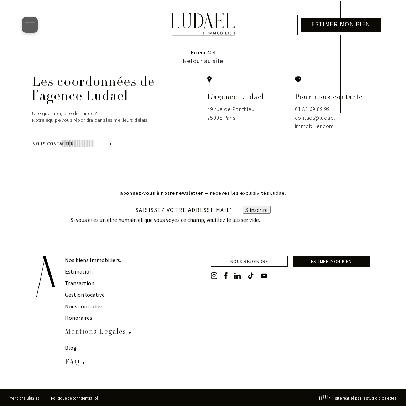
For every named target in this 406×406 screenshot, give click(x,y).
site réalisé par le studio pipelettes (357, 398)
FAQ (72, 362)
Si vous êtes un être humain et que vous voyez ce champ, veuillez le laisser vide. (203, 219)
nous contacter (53, 143)
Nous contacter (84, 306)
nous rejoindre (249, 261)
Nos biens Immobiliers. (93, 260)
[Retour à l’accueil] (203, 33)
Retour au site (203, 61)
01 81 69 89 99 (312, 109)
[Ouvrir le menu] (30, 25)
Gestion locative (85, 294)
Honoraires (78, 317)
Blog (71, 347)
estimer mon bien (331, 261)
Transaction (79, 283)
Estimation (79, 271)
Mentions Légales (95, 332)
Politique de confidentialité (74, 398)
